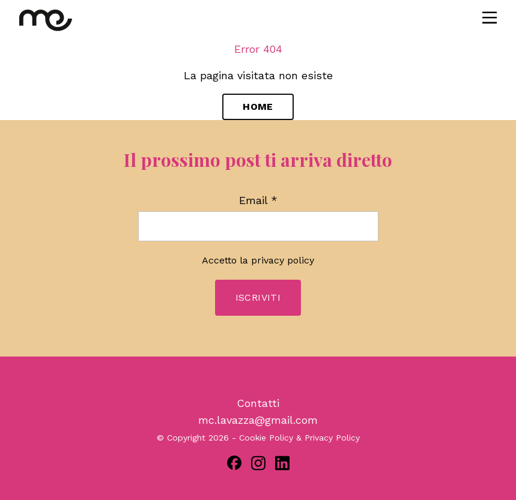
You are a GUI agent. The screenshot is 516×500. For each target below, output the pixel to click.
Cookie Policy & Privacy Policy (299, 437)
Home (258, 106)
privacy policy (282, 260)
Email (258, 200)
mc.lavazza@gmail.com (258, 420)
